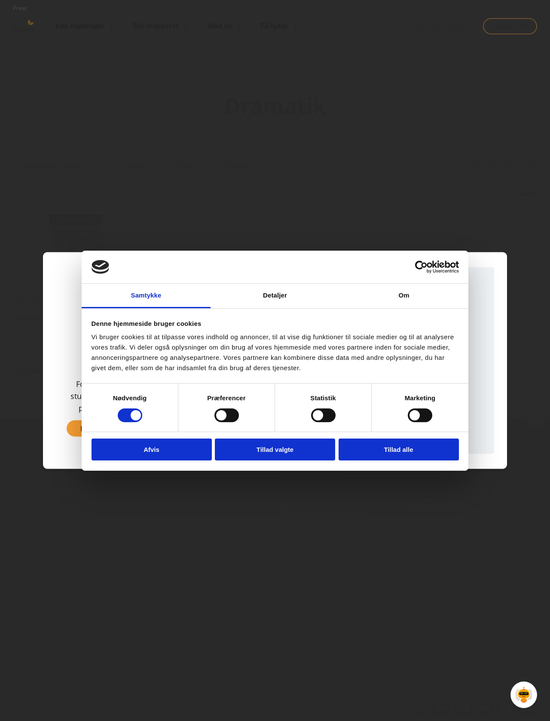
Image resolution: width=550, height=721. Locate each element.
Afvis (151, 449)
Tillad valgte (275, 449)
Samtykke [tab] (146, 295)
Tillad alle (398, 449)
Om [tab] (403, 295)
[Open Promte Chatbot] (523, 694)
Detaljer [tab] (275, 295)
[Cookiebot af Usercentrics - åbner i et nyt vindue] (421, 267)
